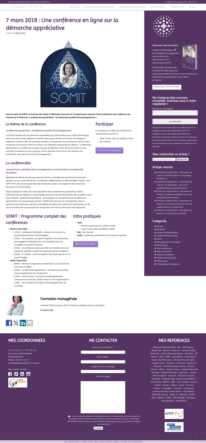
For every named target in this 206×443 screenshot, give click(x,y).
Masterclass (162, 245)
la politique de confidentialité (169, 131)
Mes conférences (164, 248)
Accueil (160, 226)
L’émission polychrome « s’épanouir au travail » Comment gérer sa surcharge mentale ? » (174, 175)
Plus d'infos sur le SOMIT (85, 244)
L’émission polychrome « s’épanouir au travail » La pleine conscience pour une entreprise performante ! (174, 194)
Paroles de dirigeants (166, 257)
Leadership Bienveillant (167, 232)
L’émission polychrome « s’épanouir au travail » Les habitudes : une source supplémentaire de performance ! (174, 184)
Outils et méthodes (165, 254)
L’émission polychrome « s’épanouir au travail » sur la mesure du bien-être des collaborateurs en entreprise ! (174, 203)
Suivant (139, 12)
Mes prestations (164, 251)
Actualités (161, 229)
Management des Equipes (168, 242)
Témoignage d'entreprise (168, 264)
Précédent (6, 12)
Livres (159, 239)
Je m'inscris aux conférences (109, 150)
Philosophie (162, 261)
